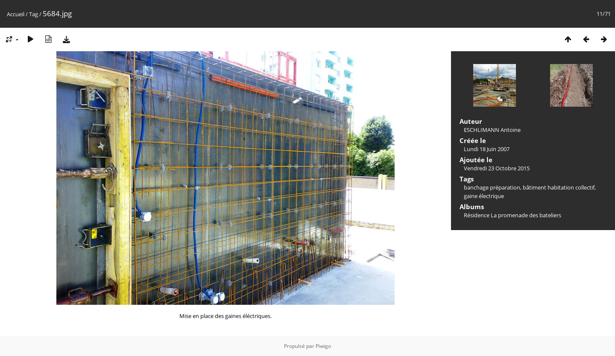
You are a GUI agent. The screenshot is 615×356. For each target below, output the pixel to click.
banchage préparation (492, 187)
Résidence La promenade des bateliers (512, 215)
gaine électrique (484, 196)
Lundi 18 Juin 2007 (487, 149)
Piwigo (323, 346)
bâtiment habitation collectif (558, 187)
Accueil (15, 14)
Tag (33, 14)
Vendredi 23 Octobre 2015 (497, 168)
